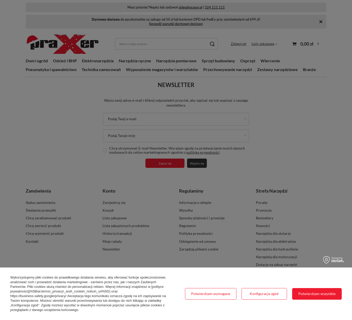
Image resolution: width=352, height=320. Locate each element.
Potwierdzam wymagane (210, 293)
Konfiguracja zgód (264, 293)
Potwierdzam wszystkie (317, 293)
